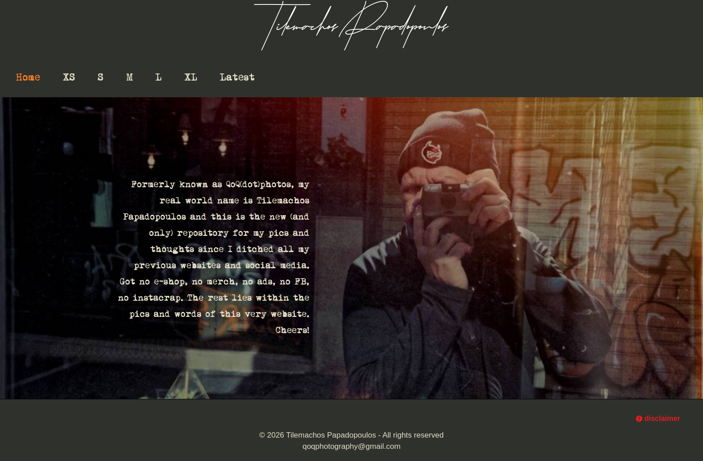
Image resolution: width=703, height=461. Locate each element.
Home (28, 77)
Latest (237, 77)
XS (69, 77)
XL (190, 77)
